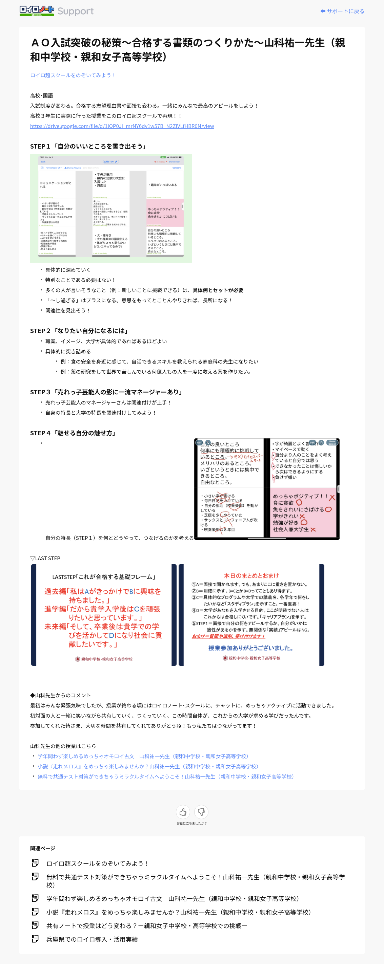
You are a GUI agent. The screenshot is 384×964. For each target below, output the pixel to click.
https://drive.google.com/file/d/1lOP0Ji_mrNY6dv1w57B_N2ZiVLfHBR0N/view (122, 125)
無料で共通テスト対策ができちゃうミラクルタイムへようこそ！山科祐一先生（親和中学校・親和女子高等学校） (167, 776)
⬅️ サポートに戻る (342, 11)
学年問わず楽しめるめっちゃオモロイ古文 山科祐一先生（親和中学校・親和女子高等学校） (144, 756)
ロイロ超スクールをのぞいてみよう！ (73, 75)
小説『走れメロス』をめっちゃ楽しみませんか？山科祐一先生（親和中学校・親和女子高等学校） (149, 766)
